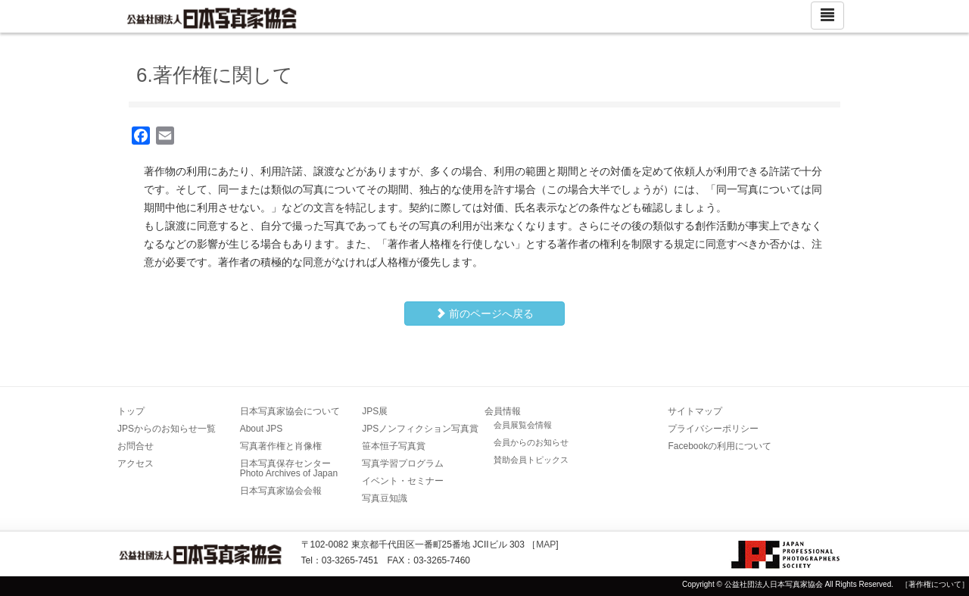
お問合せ (135, 446)
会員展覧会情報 (523, 424)
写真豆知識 (384, 498)
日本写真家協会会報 (281, 490)
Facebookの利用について (719, 446)
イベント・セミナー (403, 481)
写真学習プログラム (403, 463)
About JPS (261, 428)
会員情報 (502, 411)
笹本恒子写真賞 (393, 446)
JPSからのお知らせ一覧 (166, 428)
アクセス (135, 463)
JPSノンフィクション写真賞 (420, 428)
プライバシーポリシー (713, 428)
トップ (131, 411)
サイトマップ (695, 411)
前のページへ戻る (484, 313)
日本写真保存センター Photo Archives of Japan (290, 468)
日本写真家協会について (290, 411)
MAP (546, 544)
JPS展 (375, 411)
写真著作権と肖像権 (281, 446)
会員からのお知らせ (531, 442)
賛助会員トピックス (531, 459)
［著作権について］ (935, 584)
